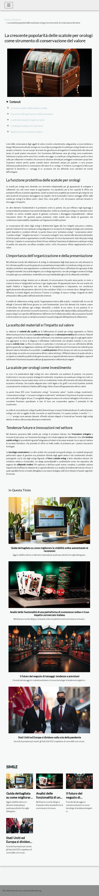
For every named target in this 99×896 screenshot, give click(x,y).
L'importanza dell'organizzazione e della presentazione (32, 114)
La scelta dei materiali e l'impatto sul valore (27, 120)
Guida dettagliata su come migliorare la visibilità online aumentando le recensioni (49, 549)
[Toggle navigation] (9, 5)
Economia (16, 19)
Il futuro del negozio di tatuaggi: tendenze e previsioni (49, 676)
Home (7, 19)
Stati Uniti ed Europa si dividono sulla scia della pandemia (49, 737)
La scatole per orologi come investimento (27, 126)
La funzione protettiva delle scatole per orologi (29, 108)
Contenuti (14, 102)
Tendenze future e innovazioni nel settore (27, 132)
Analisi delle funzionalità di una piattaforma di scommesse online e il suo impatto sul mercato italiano (49, 614)
